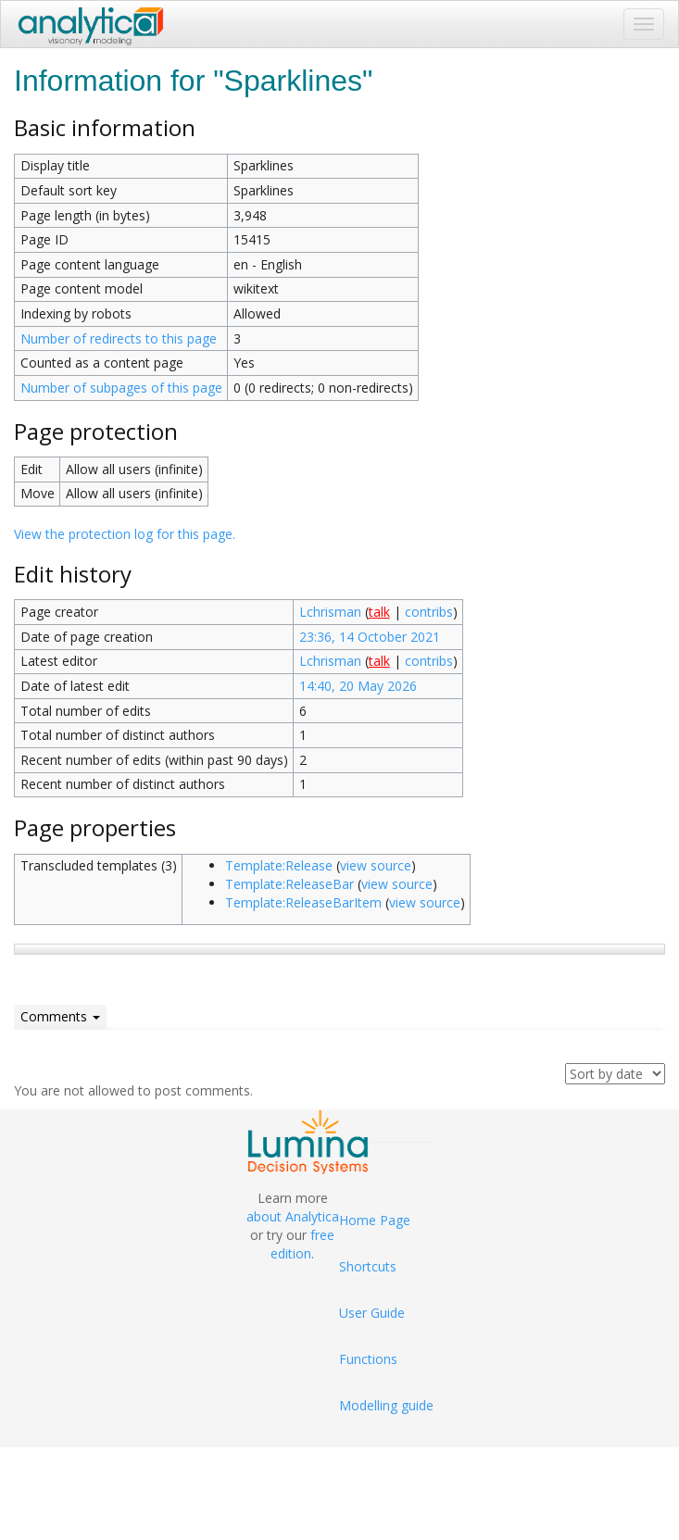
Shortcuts (367, 1266)
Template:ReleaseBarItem (303, 902)
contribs (429, 611)
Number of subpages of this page (121, 387)
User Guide (372, 1312)
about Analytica (292, 1216)
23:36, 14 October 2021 (369, 636)
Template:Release (279, 865)
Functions (368, 1359)
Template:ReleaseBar (289, 884)
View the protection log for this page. (124, 534)
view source (375, 865)
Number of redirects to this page (118, 338)
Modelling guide (386, 1405)
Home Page (374, 1220)
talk (379, 611)
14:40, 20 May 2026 (358, 686)
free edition (302, 1244)
